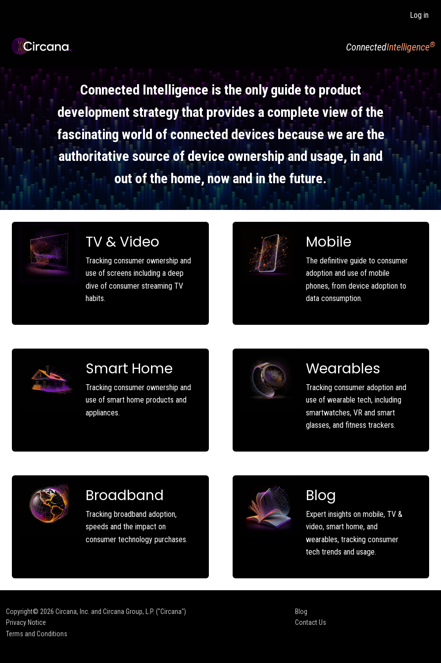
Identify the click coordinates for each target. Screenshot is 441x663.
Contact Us (310, 622)
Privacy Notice (26, 622)
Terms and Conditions (36, 634)
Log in (419, 15)
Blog (301, 611)
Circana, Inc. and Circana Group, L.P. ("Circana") (120, 611)
